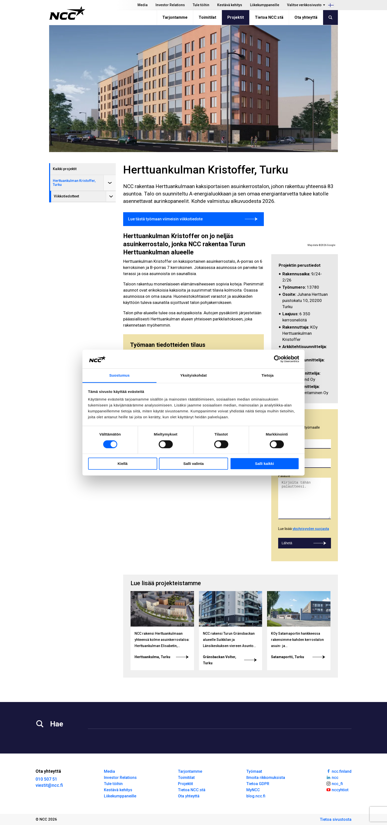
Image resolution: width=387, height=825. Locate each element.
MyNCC (253, 790)
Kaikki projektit (65, 169)
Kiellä (122, 464)
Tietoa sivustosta (335, 819)
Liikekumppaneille (264, 5)
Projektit (235, 17)
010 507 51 (46, 779)
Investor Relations (170, 5)
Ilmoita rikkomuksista (265, 777)
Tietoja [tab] (268, 375)
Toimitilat (207, 17)
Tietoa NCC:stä (269, 17)
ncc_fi (334, 783)
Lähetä (305, 543)
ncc (332, 777)
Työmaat (254, 771)
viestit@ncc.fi (49, 785)
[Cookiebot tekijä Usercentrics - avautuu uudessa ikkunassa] (277, 359)
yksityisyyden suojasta (310, 529)
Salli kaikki (264, 464)
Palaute (284, 476)
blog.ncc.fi (255, 796)
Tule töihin (201, 5)
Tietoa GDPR (257, 783)
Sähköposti (287, 456)
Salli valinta (193, 464)
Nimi (281, 437)
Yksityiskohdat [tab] (193, 375)
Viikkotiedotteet (66, 196)
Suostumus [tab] (119, 375)
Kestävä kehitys (229, 5)
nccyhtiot (337, 789)
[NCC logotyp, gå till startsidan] (67, 13)
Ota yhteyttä (305, 17)
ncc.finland (338, 771)
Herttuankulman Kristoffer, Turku (74, 182)
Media (142, 5)
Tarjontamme (175, 17)
